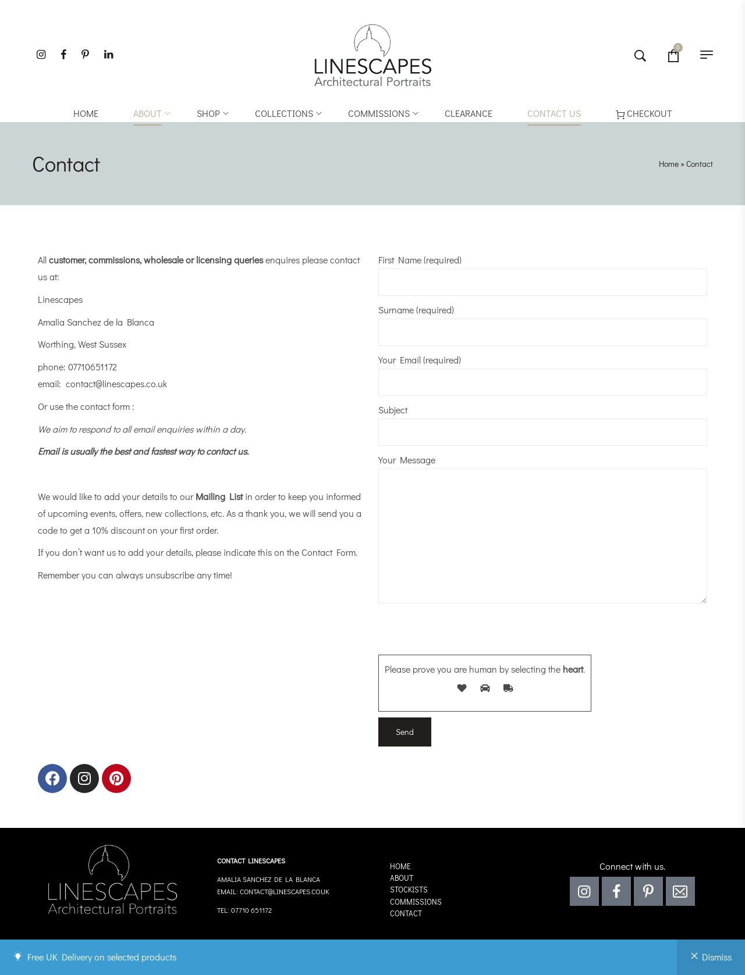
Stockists (409, 889)
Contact (406, 913)
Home (669, 163)
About (401, 878)
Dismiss (717, 957)
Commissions (416, 901)
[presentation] (466, 632)
